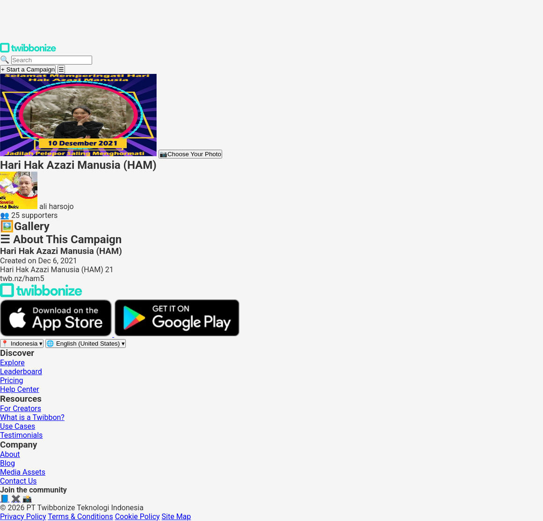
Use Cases (17, 426)
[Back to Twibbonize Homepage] (41, 294)
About (10, 454)
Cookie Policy (137, 516)
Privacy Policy (23, 516)
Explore (12, 362)
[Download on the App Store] (57, 334)
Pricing (11, 380)
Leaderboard (21, 371)
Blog (7, 463)
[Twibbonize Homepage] (28, 50)
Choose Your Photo (190, 154)
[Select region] (21, 343)
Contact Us (18, 481)
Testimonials (21, 435)
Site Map (176, 516)
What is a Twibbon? (32, 417)
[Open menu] (61, 69)
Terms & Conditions (80, 516)
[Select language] (85, 343)
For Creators (20, 408)
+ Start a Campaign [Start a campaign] (28, 69)
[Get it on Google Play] (176, 334)
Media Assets (22, 472)
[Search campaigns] (51, 60)
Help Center (19, 389)
